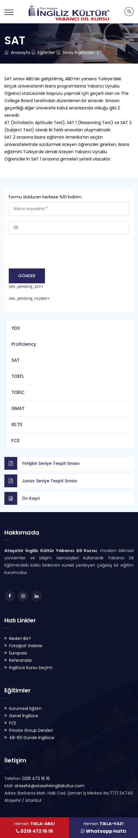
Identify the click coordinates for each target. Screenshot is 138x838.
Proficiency (23, 344)
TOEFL (17, 376)
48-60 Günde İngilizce (31, 738)
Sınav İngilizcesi (75, 52)
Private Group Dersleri (31, 730)
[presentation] (53, 253)
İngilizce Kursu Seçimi (30, 668)
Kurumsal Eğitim (25, 708)
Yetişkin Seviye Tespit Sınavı (51, 463)
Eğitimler (43, 52)
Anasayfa (17, 52)
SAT (15, 360)
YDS (15, 328)
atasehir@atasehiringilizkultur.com (48, 786)
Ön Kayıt (31, 498)
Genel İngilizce (23, 716)
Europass (18, 653)
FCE (15, 440)
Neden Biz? (20, 638)
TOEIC (18, 392)
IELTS (16, 424)
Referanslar (20, 660)
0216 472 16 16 (35, 778)
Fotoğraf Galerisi (25, 646)
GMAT (18, 408)
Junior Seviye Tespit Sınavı (49, 481)
